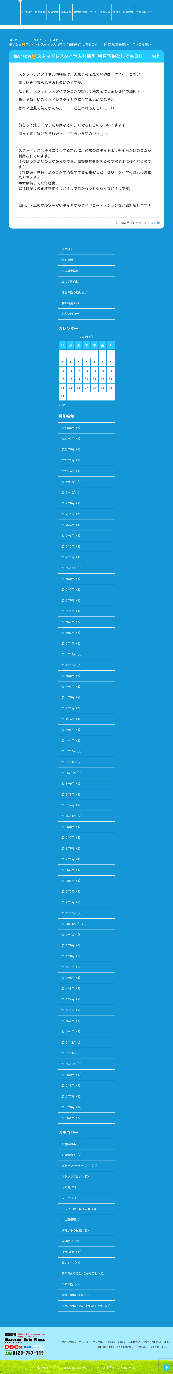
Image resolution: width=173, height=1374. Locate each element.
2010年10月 (68, 1064)
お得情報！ (68, 1155)
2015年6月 (67, 600)
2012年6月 (67, 848)
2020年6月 (67, 449)
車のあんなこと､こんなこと (79, 1273)
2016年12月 (68, 568)
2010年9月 (67, 1074)
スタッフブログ (71, 1176)
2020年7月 (67, 438)
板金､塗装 (67, 1251)
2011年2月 (67, 1021)
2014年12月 (68, 654)
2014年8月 (67, 675)
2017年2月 (67, 546)
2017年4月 (67, 525)
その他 (65, 1187)
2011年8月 (67, 956)
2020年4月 (67, 471)
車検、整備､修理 (72, 1295)
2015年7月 (67, 589)
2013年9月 (67, 783)
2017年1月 (67, 557)
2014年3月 (67, 729)
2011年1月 (67, 1031)
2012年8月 (67, 826)
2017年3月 (67, 535)
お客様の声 (68, 1144)
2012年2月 (67, 891)
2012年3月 (67, 880)
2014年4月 (67, 719)
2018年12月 (68, 481)
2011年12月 (68, 913)
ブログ (36, 40)
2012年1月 (67, 902)
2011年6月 (67, 977)
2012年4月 (67, 869)
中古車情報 (68, 1219)
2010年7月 (67, 1096)
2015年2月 (67, 632)
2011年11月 (68, 923)
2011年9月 (67, 945)
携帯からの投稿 (71, 1230)
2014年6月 (67, 697)
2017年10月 (68, 492)
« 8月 (62, 404)
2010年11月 (68, 1053)
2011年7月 (67, 967)
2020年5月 (67, 460)
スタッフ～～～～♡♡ (75, 1165)
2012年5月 (67, 859)
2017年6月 (67, 503)
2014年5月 (67, 708)
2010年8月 (67, 1085)
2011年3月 (67, 1010)
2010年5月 (67, 1117)
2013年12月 (68, 751)
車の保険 (67, 1284)
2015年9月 (67, 578)
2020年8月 (67, 427)
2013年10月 (68, 773)
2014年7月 (67, 686)
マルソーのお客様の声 (75, 1208)
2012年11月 (68, 816)
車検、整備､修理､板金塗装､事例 (82, 1305)
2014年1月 (67, 740)
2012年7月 (67, 837)
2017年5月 (67, 514)
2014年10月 (68, 665)
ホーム (19, 40)
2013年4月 (67, 805)
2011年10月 (68, 934)
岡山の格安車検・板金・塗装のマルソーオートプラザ (79, 1367)
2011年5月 (67, 988)
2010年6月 (67, 1107)
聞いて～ (67, 1262)
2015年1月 (67, 643)
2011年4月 (67, 999)
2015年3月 (67, 621)
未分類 (53, 40)
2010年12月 (68, 1042)
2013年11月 (68, 762)
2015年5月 (67, 611)
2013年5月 (67, 794)
